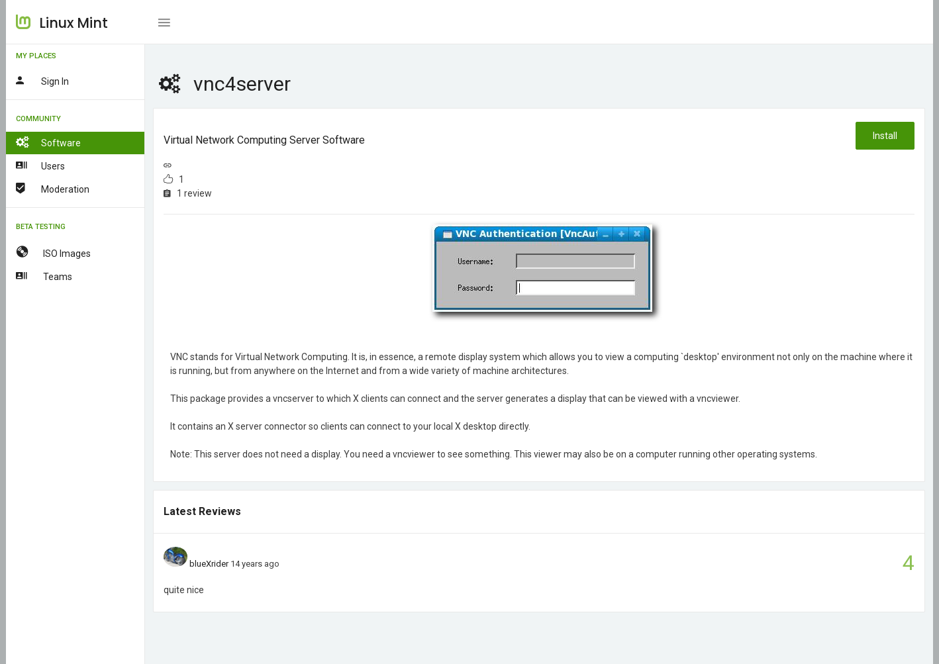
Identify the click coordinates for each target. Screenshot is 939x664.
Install (885, 135)
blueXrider (208, 564)
